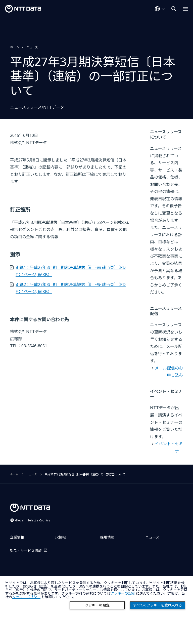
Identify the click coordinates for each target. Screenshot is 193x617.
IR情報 (60, 537)
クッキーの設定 (97, 605)
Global (32, 520)
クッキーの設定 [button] (123, 593)
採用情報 (107, 537)
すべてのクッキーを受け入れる (157, 605)
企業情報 (17, 537)
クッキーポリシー (26, 597)
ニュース (32, 47)
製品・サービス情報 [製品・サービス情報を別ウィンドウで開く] (26, 550)
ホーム (14, 47)
